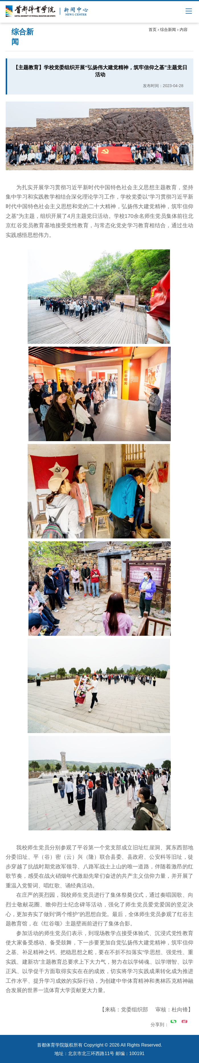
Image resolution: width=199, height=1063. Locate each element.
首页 (153, 29)
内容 (184, 29)
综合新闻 (168, 29)
